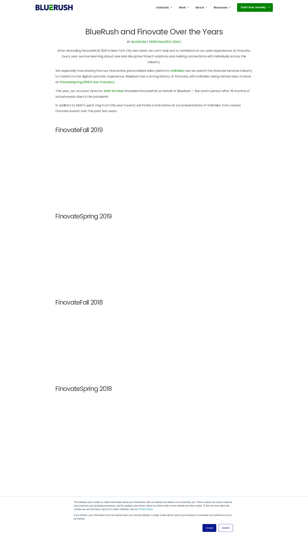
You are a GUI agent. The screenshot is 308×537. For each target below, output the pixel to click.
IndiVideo (177, 70)
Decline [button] (226, 528)
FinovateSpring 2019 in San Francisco (87, 82)
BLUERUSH (139, 42)
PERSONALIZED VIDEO (165, 42)
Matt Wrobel (113, 91)
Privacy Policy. (145, 509)
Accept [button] (209, 528)
